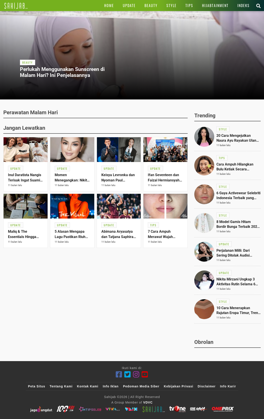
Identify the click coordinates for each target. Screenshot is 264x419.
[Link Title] (16, 5)
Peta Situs (36, 386)
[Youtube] (145, 374)
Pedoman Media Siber (141, 386)
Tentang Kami (61, 386)
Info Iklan (110, 386)
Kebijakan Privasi (178, 386)
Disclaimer (207, 386)
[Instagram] (136, 374)
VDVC (148, 402)
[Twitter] (127, 374)
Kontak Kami (87, 386)
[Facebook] (119, 374)
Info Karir (228, 386)
